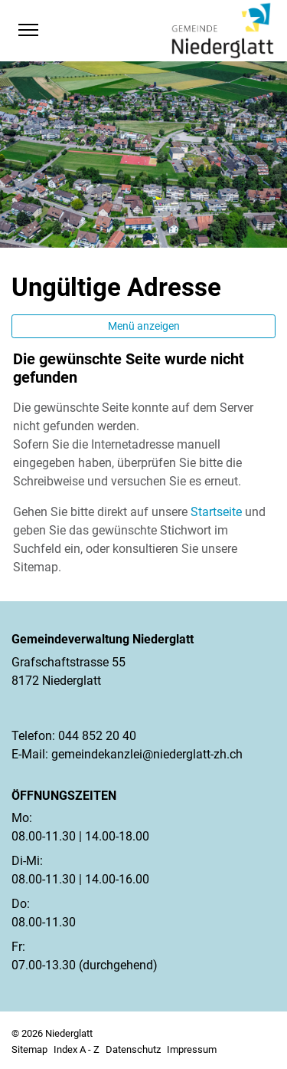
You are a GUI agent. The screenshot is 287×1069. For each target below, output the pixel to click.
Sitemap (29, 1049)
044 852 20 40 (97, 736)
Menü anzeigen (144, 326)
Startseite (216, 512)
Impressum (192, 1049)
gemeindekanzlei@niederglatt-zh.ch (147, 754)
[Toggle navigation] (27, 29)
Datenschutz (133, 1049)
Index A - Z (76, 1049)
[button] (58, 30)
